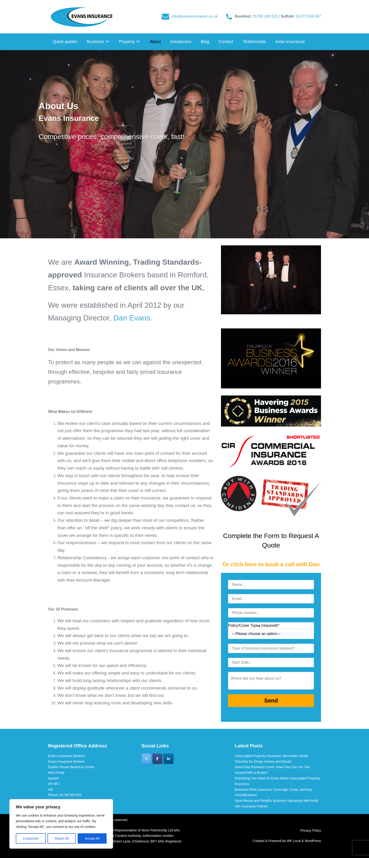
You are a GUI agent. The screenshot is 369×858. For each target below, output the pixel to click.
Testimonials (254, 41)
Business (98, 41)
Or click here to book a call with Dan (271, 564)
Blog (205, 41)
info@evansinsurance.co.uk (194, 16)
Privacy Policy (311, 830)
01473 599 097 (308, 16)
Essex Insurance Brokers (66, 761)
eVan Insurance (290, 41)
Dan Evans (131, 318)
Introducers (180, 41)
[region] (61, 824)
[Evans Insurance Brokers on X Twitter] (146, 759)
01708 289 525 (266, 16)
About (155, 41)
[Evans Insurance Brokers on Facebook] (157, 759)
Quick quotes (65, 41)
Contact (226, 41)
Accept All (92, 838)
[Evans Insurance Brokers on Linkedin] (168, 759)
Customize (31, 838)
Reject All (61, 838)
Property (129, 41)
